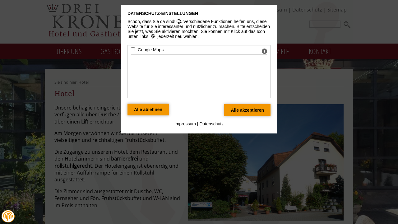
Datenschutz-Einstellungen (162, 13)
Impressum (185, 123)
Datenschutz (211, 123)
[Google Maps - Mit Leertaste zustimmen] (133, 49)
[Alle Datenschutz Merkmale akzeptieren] (247, 110)
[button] (8, 216)
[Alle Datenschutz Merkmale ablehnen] (148, 109)
